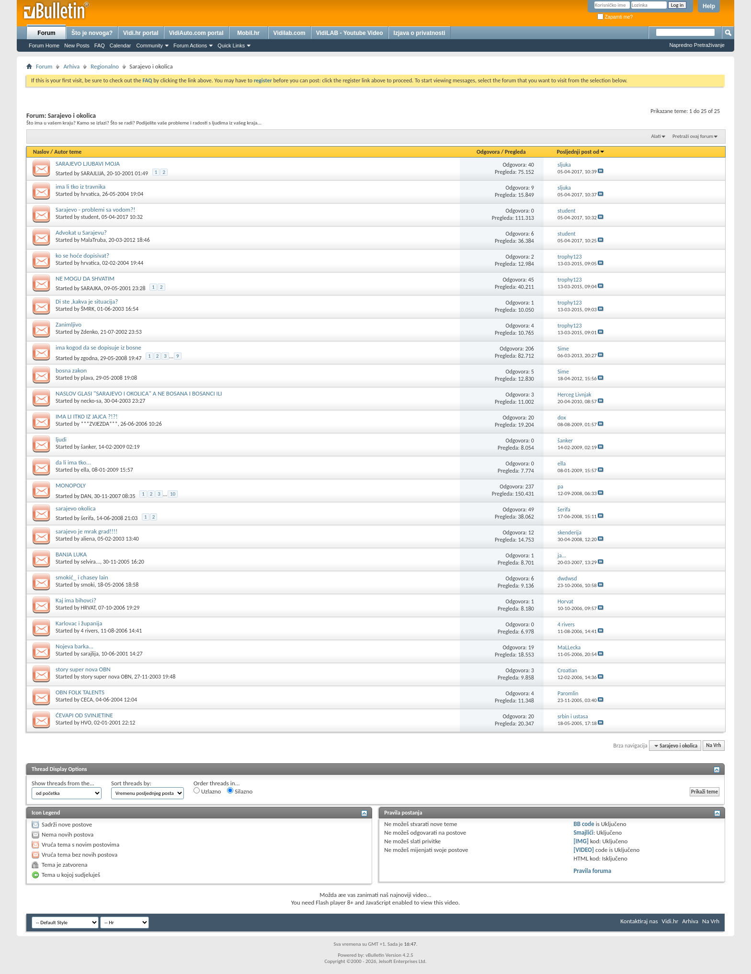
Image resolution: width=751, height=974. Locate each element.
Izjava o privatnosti (419, 33)
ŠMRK (88, 309)
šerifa (87, 518)
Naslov (41, 151)
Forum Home (44, 45)
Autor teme (67, 151)
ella (85, 469)
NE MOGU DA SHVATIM (85, 278)
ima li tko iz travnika (80, 186)
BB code (583, 823)
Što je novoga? (92, 33)
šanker (88, 446)
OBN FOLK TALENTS (80, 692)
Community (149, 45)
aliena (88, 538)
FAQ (99, 45)
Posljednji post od (581, 151)
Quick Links (231, 45)
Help (709, 6)
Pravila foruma (592, 870)
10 (172, 494)
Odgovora (488, 151)
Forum (46, 33)
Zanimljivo (68, 324)
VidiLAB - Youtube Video (349, 33)
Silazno (239, 791)
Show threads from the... (63, 783)
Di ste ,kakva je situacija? (87, 301)
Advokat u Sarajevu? (81, 232)
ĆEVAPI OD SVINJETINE (84, 715)
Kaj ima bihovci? (76, 600)
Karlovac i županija (79, 623)
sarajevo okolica (76, 508)
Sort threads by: (131, 783)
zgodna (89, 357)
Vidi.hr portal (141, 33)
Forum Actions (190, 45)
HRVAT (88, 607)
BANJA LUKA (71, 554)
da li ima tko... (73, 462)
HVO (86, 722)
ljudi (61, 439)
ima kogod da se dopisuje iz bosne (98, 347)
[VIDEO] (583, 849)
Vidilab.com (289, 33)
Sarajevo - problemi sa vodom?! (95, 209)
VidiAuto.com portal (196, 33)
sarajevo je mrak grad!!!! (87, 531)
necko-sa (91, 400)
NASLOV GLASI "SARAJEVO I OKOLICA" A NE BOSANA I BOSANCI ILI (139, 393)
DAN (86, 495)
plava (87, 377)
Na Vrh (713, 746)
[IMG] (581, 841)
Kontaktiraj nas (639, 921)
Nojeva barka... (74, 646)
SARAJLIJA (92, 173)
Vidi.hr (670, 921)
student (90, 217)
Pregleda (515, 151)
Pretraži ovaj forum (692, 136)
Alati (655, 136)
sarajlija (90, 653)
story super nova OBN (83, 669)
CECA (87, 699)
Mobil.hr (248, 33)
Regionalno (105, 66)
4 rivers (89, 630)
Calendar (120, 45)
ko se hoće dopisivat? (82, 255)
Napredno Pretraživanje (697, 45)
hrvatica (90, 194)
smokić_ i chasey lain (82, 577)
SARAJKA (91, 288)
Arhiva (71, 66)
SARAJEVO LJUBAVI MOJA (88, 163)
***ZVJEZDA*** (99, 423)
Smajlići (583, 832)
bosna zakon (71, 370)
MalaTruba (93, 240)
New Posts (77, 45)
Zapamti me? (615, 17)
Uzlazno (207, 791)
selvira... (90, 561)
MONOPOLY (71, 485)
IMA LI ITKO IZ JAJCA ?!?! (87, 416)
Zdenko (89, 331)
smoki (88, 584)
